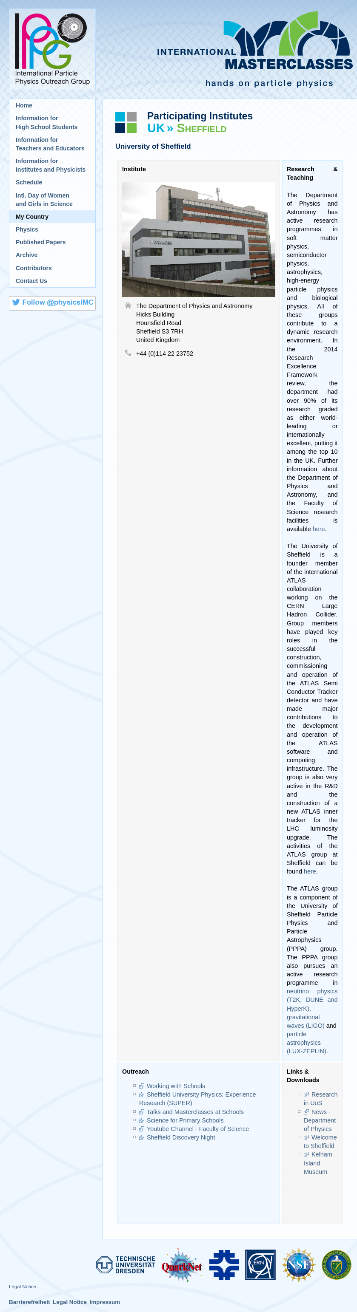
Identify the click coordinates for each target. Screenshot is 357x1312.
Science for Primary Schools (185, 1120)
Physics (27, 229)
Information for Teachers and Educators (50, 144)
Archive (26, 255)
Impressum (104, 1302)
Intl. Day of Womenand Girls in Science (44, 199)
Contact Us (31, 280)
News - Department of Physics (320, 1120)
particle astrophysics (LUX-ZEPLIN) (306, 1043)
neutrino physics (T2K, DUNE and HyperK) (312, 1000)
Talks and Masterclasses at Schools (195, 1111)
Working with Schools (176, 1086)
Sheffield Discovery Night (181, 1137)
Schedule (29, 182)
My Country (32, 216)
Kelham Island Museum (318, 1163)
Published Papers (41, 242)
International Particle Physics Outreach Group (52, 49)
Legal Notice (22, 1286)
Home (24, 105)
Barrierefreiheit (29, 1302)
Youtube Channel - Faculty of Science (198, 1128)
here (319, 529)
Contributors (34, 268)
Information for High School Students (46, 122)
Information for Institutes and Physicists (51, 165)
